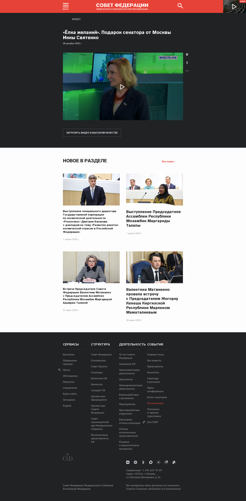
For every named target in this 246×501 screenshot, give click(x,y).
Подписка (68, 381)
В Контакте (187, 54)
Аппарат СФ (98, 390)
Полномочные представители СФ (100, 438)
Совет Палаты (99, 366)
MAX (150, 462)
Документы (126, 379)
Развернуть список (187, 71)
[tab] (187, 65)
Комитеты (153, 372)
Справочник (70, 387)
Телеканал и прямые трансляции (154, 413)
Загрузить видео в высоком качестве (92, 132)
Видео (76, 19)
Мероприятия (127, 404)
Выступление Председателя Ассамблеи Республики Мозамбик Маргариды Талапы (153, 218)
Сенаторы (97, 372)
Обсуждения (70, 375)
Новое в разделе (85, 161)
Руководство (98, 360)
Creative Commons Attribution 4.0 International (153, 488)
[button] (66, 6)
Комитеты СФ (99, 378)
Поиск (66, 369)
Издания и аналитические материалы (129, 445)
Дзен (135, 462)
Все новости (154, 360)
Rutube (166, 462)
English (67, 405)
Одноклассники (187, 62)
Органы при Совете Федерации (98, 409)
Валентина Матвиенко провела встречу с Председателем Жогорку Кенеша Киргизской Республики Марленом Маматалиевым (152, 301)
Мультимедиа (155, 403)
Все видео (168, 161)
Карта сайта (70, 393)
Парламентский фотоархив (173, 462)
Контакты (68, 354)
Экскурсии (69, 399)
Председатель (155, 366)
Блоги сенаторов (157, 397)
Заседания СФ (127, 363)
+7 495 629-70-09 (152, 470)
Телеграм (158, 462)
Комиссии (97, 384)
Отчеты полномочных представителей (128, 432)
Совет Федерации (101, 354)
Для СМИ (152, 422)
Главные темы (155, 354)
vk (127, 462)
